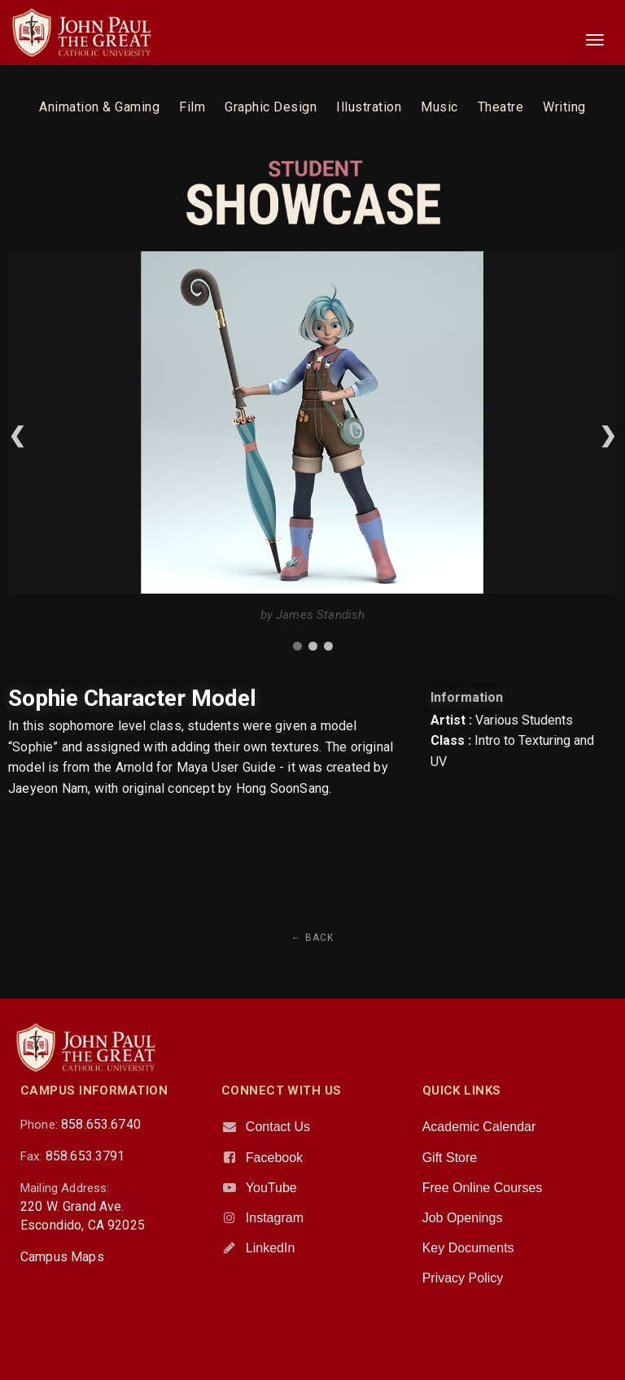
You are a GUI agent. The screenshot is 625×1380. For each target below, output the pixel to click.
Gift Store (450, 1158)
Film (192, 107)
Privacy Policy (463, 1278)
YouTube (271, 1188)
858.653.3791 (85, 1156)
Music (439, 107)
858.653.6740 (101, 1124)
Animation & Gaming (99, 107)
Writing (564, 107)
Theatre (501, 107)
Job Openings (462, 1218)
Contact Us (278, 1127)
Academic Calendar (479, 1127)
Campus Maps (62, 1257)
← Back (312, 937)
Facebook (274, 1158)
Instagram (275, 1218)
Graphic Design (271, 107)
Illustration (368, 107)
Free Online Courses (482, 1188)
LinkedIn (270, 1248)
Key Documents (468, 1248)
